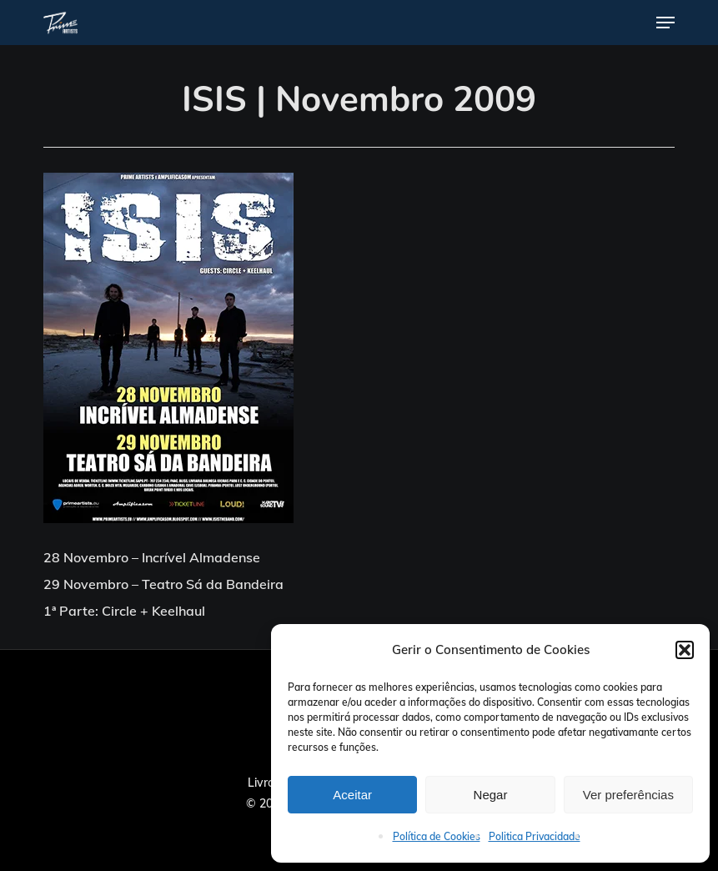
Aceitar (352, 795)
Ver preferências (628, 795)
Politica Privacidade (534, 836)
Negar (491, 795)
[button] (684, 650)
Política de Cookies (436, 836)
